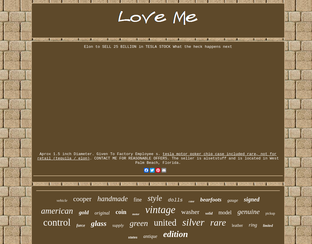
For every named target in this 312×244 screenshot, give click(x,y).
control (56, 222)
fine (138, 200)
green (139, 223)
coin (120, 211)
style (155, 198)
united (165, 222)
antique (150, 236)
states (133, 237)
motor (135, 214)
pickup (270, 213)
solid (209, 213)
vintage (160, 209)
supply (118, 225)
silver (193, 222)
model (225, 212)
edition (175, 234)
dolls (175, 200)
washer (190, 211)
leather (237, 225)
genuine (249, 211)
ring (253, 225)
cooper (82, 199)
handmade (112, 199)
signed (251, 199)
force (81, 225)
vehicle (62, 200)
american (57, 210)
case (192, 201)
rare (218, 222)
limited (268, 226)
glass (98, 223)
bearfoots (210, 199)
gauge (232, 200)
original (102, 212)
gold (84, 212)
